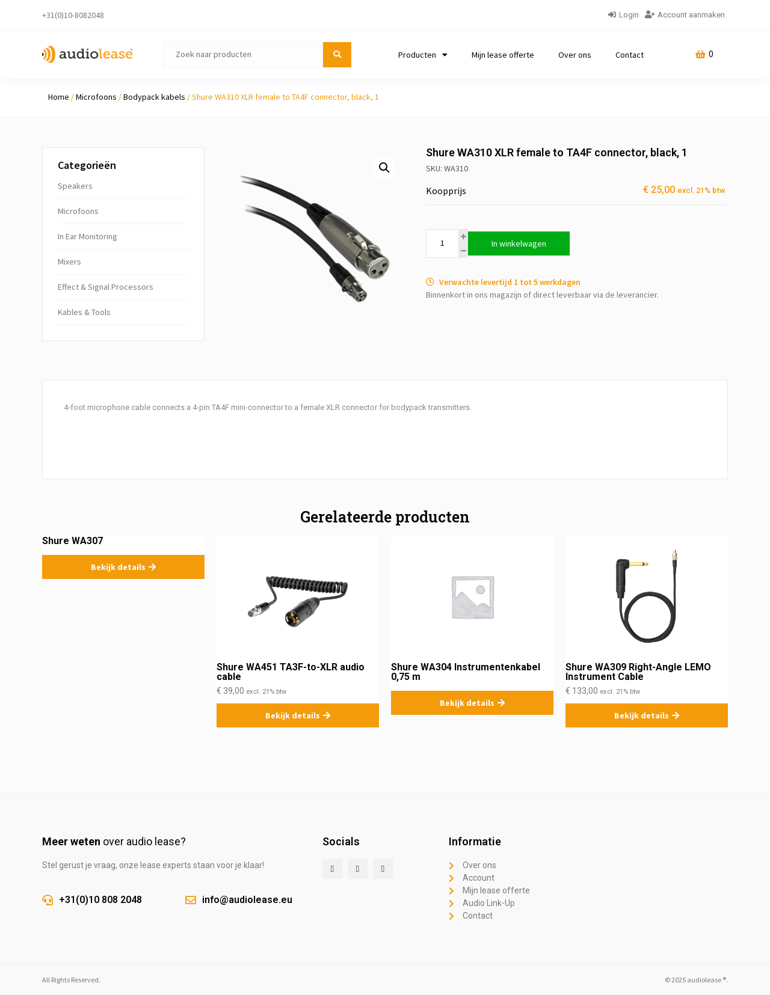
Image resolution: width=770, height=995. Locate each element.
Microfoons (96, 96)
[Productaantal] (442, 243)
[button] (384, 168)
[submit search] (337, 54)
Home (58, 96)
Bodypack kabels (154, 96)
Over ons (574, 54)
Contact (629, 54)
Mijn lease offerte (503, 54)
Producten (423, 54)
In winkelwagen (518, 243)
